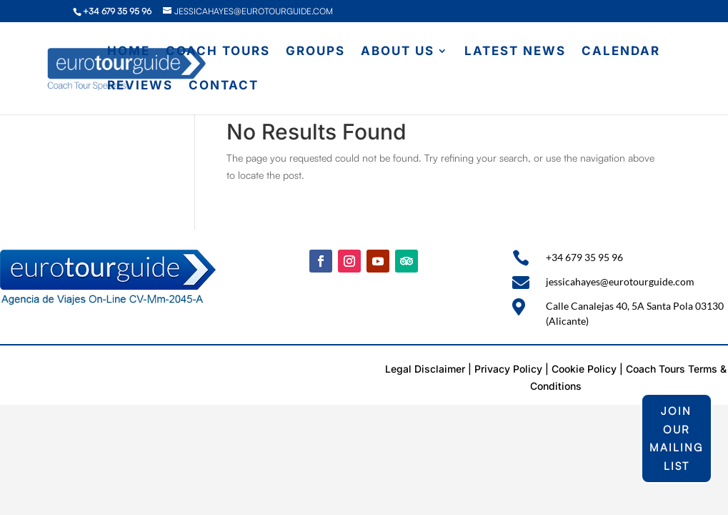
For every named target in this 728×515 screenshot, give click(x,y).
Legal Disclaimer (425, 369)
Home (128, 52)
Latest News (515, 52)
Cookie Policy (584, 369)
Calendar (621, 52)
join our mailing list (676, 438)
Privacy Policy (508, 369)
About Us (397, 52)
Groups (315, 52)
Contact (224, 86)
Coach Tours (218, 52)
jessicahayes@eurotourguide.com (620, 281)
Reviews (140, 86)
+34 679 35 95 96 (584, 257)
